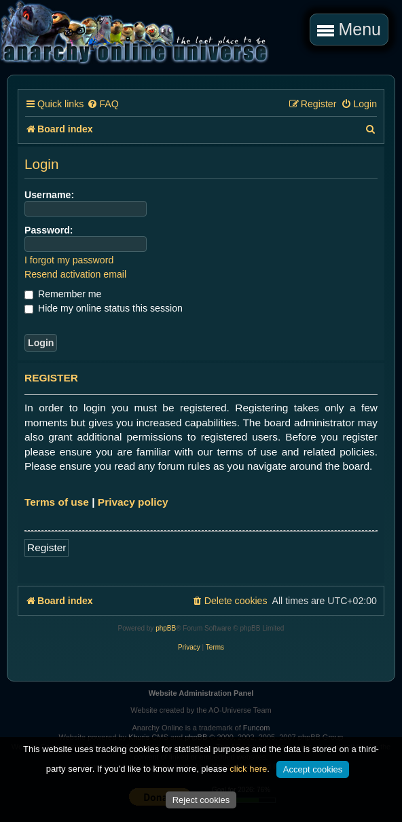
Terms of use (56, 502)
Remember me (62, 293)
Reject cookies (201, 800)
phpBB (166, 628)
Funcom (256, 728)
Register (46, 547)
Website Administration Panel (201, 693)
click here (248, 769)
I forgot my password (68, 260)
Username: (49, 194)
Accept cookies (312, 769)
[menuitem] (102, 104)
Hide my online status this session (103, 308)
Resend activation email (75, 274)
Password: (48, 230)
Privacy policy (133, 502)
